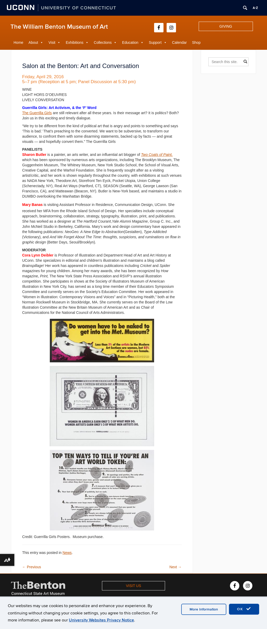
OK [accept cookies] (244, 609)
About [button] (33, 42)
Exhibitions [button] (74, 42)
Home (18, 42)
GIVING (225, 26)
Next (175, 567)
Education (130, 42)
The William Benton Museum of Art (59, 26)
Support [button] (155, 42)
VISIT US (133, 586)
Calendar (179, 42)
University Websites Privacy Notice (101, 620)
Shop (196, 42)
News (67, 553)
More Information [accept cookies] (204, 609)
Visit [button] (51, 42)
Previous (31, 567)
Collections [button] (103, 42)
